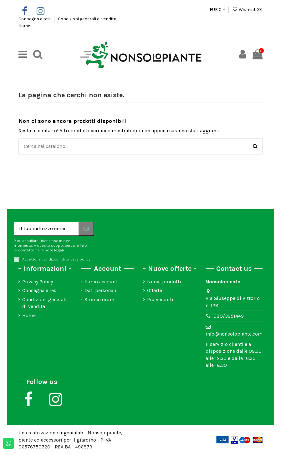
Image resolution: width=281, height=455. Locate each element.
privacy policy (78, 259)
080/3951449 (228, 316)
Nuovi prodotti (164, 282)
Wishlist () (247, 9)
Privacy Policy (37, 282)
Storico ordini (100, 299)
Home (24, 25)
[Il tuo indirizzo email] (46, 228)
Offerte (154, 290)
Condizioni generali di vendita (87, 19)
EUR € (217, 9)
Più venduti (160, 299)
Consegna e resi (35, 19)
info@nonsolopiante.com (234, 334)
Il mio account (100, 282)
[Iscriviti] (86, 228)
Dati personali (100, 290)
